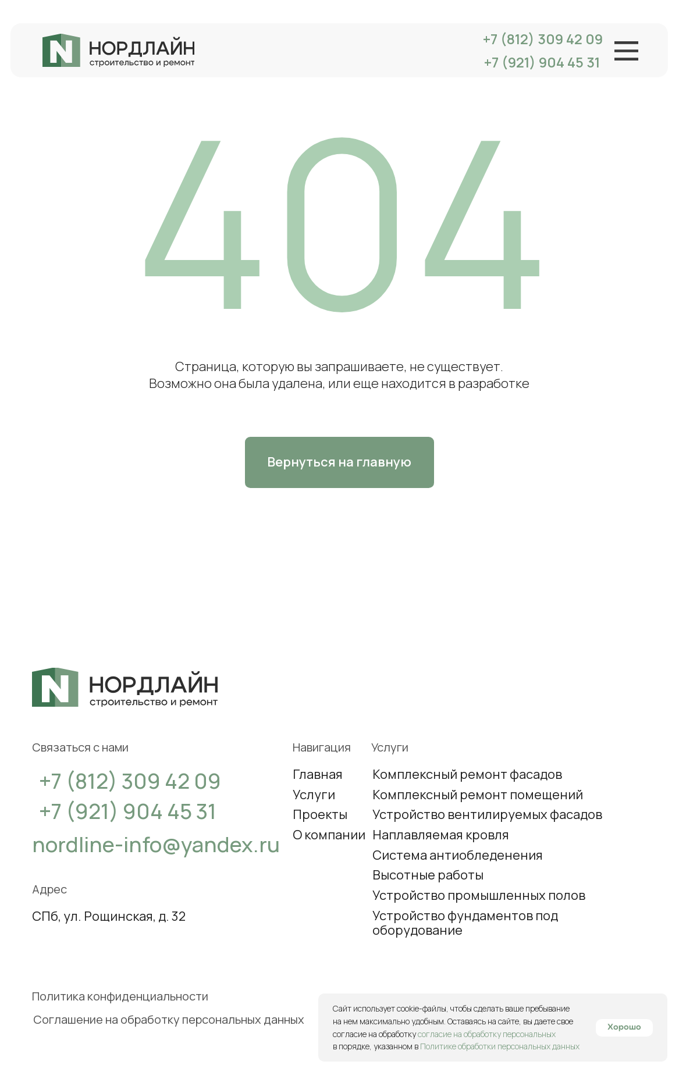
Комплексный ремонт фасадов (467, 774)
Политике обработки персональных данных (500, 1046)
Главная (318, 774)
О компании (329, 834)
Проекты (320, 814)
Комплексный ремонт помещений (477, 794)
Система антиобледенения (457, 855)
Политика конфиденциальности (120, 996)
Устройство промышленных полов (478, 895)
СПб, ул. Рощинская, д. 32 (109, 916)
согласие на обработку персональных (487, 1033)
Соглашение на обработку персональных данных (168, 1019)
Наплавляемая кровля (440, 834)
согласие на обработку (375, 1033)
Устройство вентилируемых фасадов (487, 814)
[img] (118, 50)
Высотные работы (428, 875)
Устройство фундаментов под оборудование (465, 923)
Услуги (314, 794)
